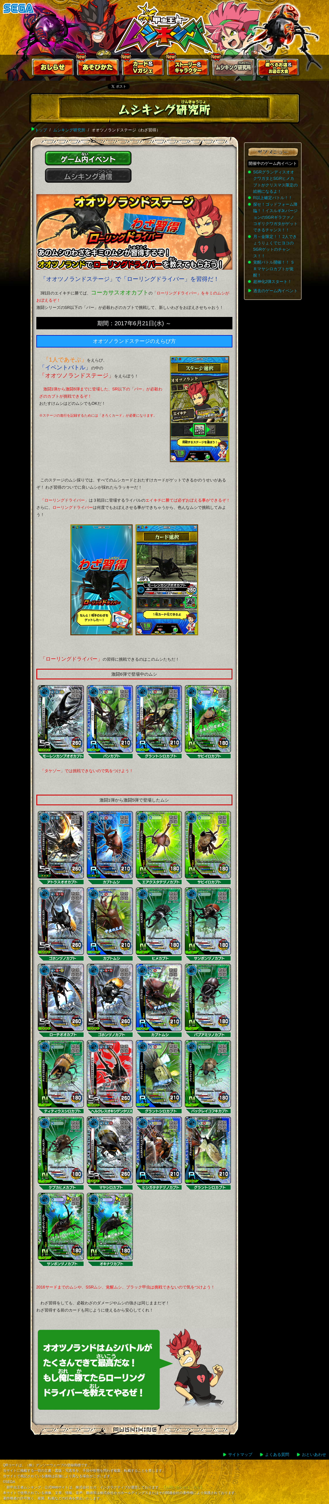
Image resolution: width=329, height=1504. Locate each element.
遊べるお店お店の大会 (278, 68)
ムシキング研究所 (233, 68)
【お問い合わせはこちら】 (183, 1487)
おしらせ (53, 68)
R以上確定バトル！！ (272, 197)
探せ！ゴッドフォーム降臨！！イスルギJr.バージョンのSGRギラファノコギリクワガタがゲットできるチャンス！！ (275, 217)
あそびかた (98, 68)
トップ (41, 130)
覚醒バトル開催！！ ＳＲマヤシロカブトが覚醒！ (274, 268)
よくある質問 (277, 1454)
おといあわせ (314, 1454)
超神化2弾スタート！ (272, 281)
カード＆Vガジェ (143, 68)
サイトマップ (240, 1454)
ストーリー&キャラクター (188, 68)
